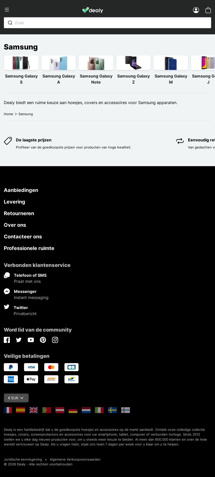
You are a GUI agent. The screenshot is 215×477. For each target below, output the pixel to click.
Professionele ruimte (29, 248)
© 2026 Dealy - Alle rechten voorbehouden (38, 464)
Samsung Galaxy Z (133, 79)
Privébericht (25, 313)
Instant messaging (31, 297)
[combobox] (107, 22)
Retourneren (19, 213)
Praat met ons (27, 281)
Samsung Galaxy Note (96, 79)
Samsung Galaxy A (58, 79)
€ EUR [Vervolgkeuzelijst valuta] (15, 398)
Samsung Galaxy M (171, 79)
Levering (14, 202)
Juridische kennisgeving (23, 459)
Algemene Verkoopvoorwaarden (75, 459)
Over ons (15, 225)
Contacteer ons (23, 237)
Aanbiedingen (21, 190)
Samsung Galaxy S (21, 79)
